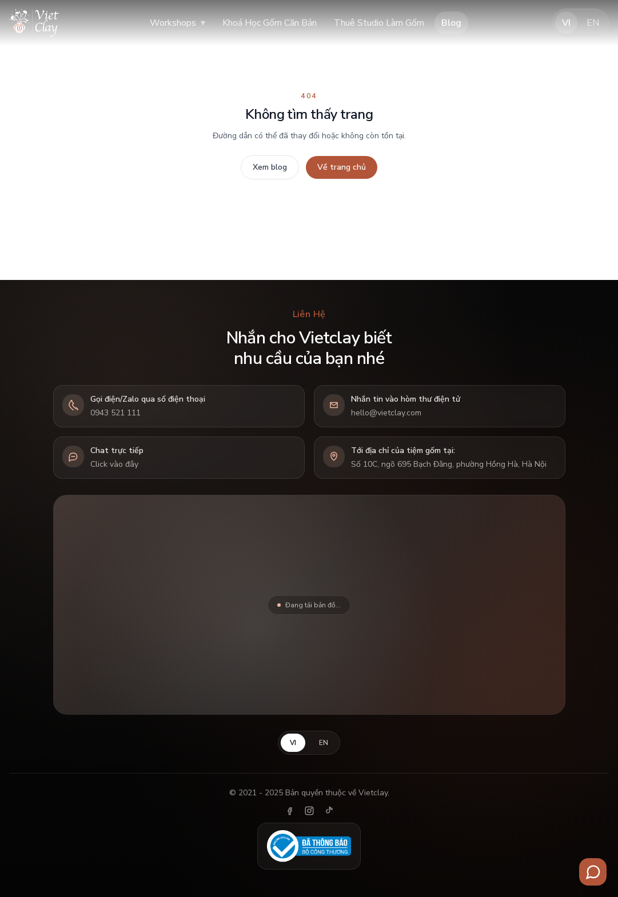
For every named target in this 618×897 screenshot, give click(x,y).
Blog (451, 23)
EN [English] (593, 23)
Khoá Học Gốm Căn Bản (269, 23)
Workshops (177, 23)
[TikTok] (329, 811)
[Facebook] (290, 811)
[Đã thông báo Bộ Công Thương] (309, 846)
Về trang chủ (341, 167)
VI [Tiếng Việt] (566, 23)
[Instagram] (309, 811)
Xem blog (270, 167)
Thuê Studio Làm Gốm (379, 23)
